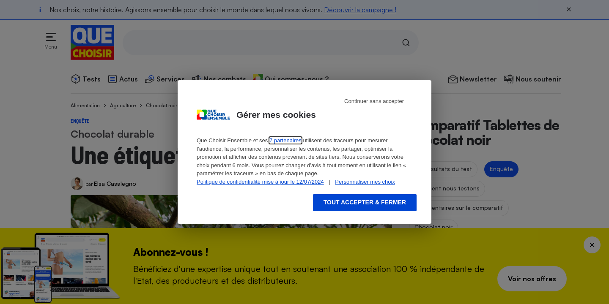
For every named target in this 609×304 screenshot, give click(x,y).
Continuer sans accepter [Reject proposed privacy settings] (374, 101)
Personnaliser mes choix (365, 182)
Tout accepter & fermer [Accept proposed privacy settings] (365, 202)
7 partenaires (285, 140)
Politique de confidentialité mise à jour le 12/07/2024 (260, 182)
